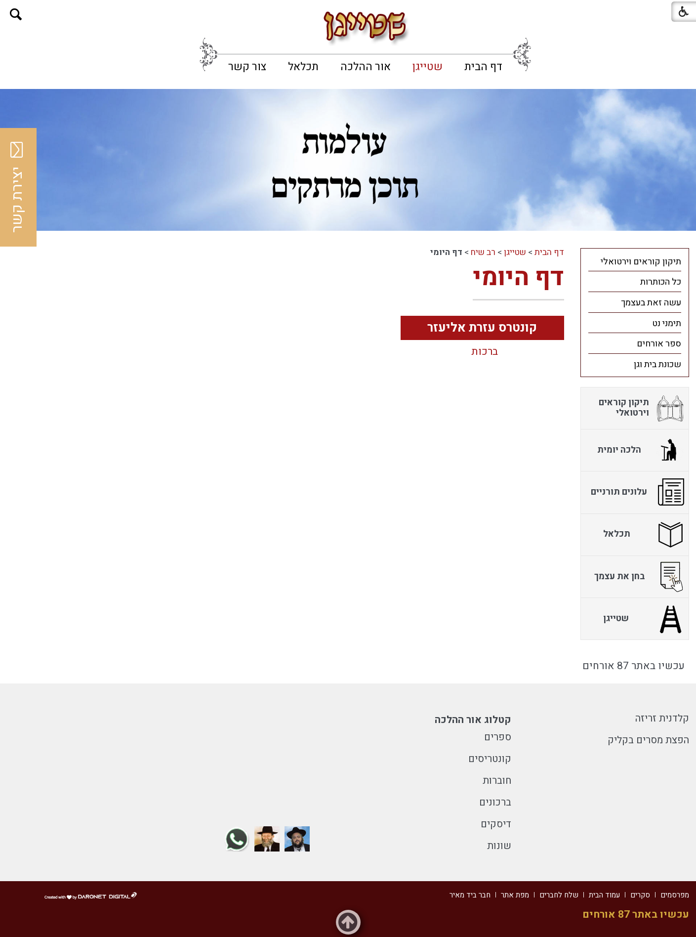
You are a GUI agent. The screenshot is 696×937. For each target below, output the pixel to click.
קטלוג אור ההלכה (473, 720)
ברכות (484, 352)
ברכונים (495, 802)
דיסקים (496, 824)
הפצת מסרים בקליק (648, 740)
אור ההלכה (365, 67)
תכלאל (303, 67)
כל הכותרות (660, 282)
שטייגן (427, 67)
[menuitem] (483, 66)
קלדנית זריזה (662, 718)
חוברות (497, 780)
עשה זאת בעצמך (651, 302)
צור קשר (247, 67)
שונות (499, 846)
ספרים (497, 737)
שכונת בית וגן (657, 364)
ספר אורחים (659, 343)
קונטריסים (489, 759)
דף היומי (518, 277)
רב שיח (483, 252)
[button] (16, 14)
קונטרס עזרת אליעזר (482, 328)
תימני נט (666, 323)
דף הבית (483, 67)
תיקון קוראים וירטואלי (641, 261)
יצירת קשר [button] (17, 187)
